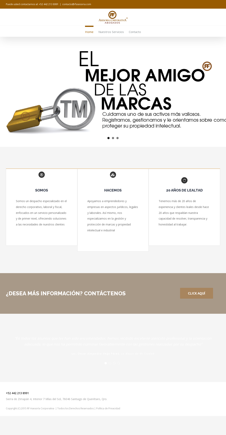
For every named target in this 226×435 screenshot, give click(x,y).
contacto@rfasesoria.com (76, 4)
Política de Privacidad (108, 408)
